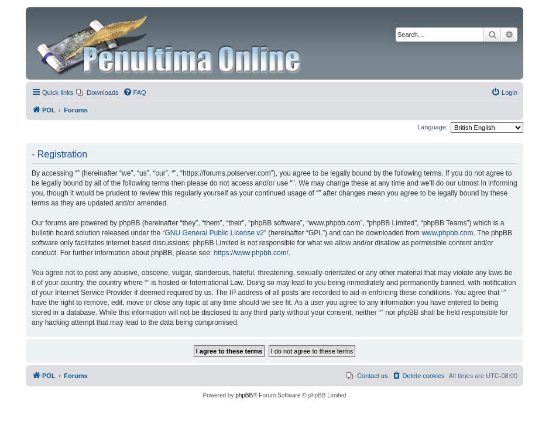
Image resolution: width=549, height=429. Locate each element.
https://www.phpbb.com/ (251, 253)
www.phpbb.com (447, 233)
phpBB (244, 395)
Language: (432, 127)
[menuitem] (97, 92)
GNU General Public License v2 (213, 233)
